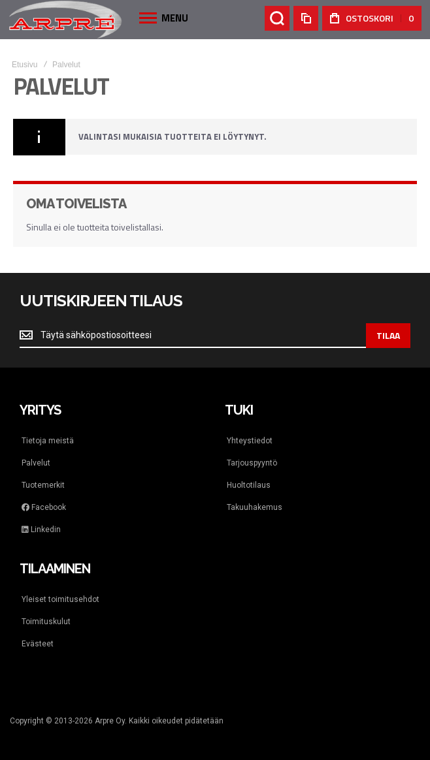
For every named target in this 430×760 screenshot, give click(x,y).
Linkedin (41, 529)
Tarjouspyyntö (252, 462)
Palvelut (36, 462)
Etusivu (24, 64)
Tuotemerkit (43, 485)
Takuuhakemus (254, 507)
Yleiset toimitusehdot (60, 599)
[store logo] (65, 19)
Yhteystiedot (250, 440)
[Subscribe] (388, 335)
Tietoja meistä (48, 440)
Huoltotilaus (249, 485)
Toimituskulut (46, 621)
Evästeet (38, 643)
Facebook (44, 507)
